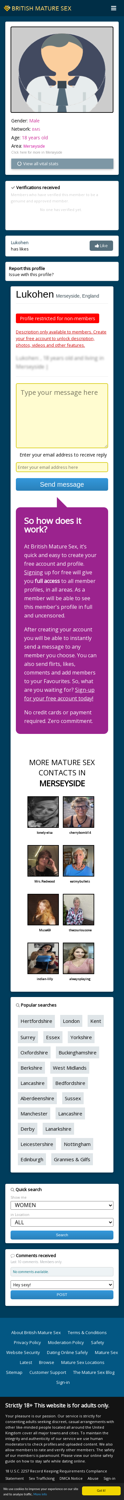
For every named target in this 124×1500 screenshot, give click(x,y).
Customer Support (47, 1372)
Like (101, 246)
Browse (46, 1362)
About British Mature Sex (36, 1332)
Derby (28, 1128)
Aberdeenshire (37, 1098)
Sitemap (14, 1372)
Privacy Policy (27, 1342)
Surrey (28, 1037)
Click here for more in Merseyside (36, 152)
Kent (95, 1021)
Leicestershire (37, 1144)
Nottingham (77, 1144)
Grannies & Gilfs (72, 1159)
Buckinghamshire (78, 1052)
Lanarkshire (58, 1128)
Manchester (34, 1113)
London (71, 1021)
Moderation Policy (66, 1342)
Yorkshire (81, 1037)
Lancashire (33, 1083)
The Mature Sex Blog (93, 1372)
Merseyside (34, 146)
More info (40, 1494)
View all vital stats (38, 164)
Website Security (23, 1352)
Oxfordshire (34, 1052)
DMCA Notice (71, 1478)
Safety (97, 1342)
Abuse (93, 1478)
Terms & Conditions (87, 1332)
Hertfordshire (36, 1021)
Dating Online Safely (67, 1352)
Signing (33, 572)
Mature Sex (106, 1352)
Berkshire (31, 1067)
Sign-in (63, 1382)
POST (62, 1294)
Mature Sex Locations (82, 1362)
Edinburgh (32, 1159)
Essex (53, 1037)
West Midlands (70, 1067)
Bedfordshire (70, 1083)
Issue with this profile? (31, 271)
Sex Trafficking (42, 1478)
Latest (26, 1362)
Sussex (73, 1098)
